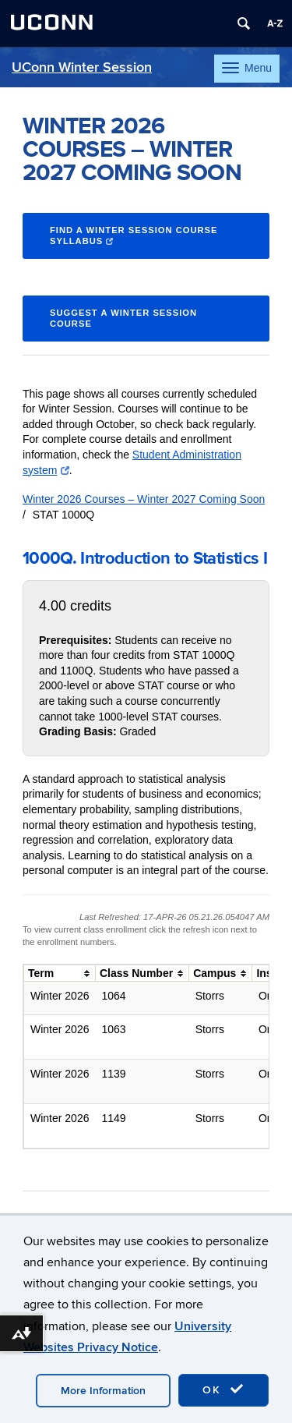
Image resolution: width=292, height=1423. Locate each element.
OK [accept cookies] (223, 1389)
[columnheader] (60, 973)
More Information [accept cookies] (103, 1390)
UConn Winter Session (82, 67)
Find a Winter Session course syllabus (134, 235)
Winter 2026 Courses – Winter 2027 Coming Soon (144, 499)
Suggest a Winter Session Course (123, 318)
